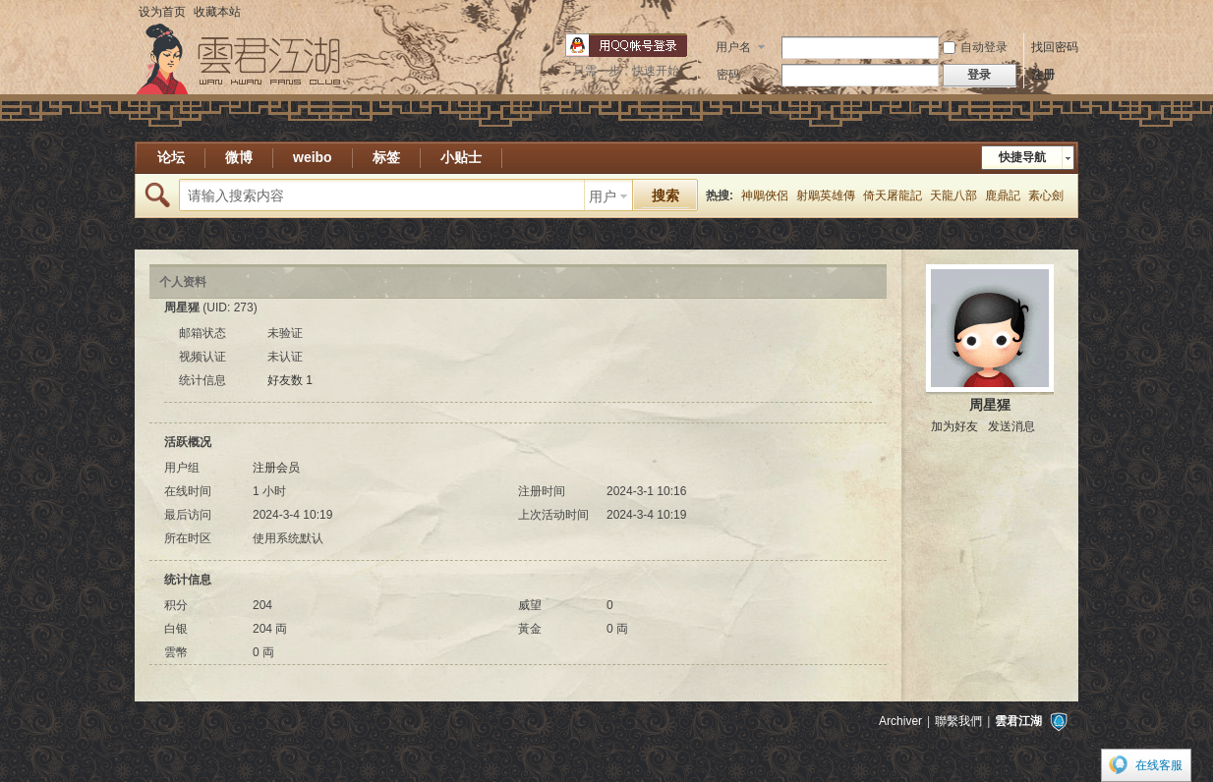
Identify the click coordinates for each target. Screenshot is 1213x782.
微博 (239, 157)
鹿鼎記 (1002, 195)
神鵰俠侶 (764, 195)
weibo (312, 157)
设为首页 (162, 12)
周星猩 (990, 405)
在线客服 (1159, 765)
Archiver (900, 721)
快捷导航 (1022, 157)
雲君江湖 (1018, 721)
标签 (386, 157)
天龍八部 (953, 195)
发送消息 (1011, 426)
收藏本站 (217, 12)
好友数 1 (290, 380)
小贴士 (461, 157)
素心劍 (1046, 195)
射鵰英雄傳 (825, 195)
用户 (602, 196)
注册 (1043, 75)
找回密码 (1054, 47)
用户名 (733, 47)
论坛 (171, 157)
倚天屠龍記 (892, 195)
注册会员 (276, 468)
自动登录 (975, 47)
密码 (728, 75)
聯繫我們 (958, 721)
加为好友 (954, 426)
